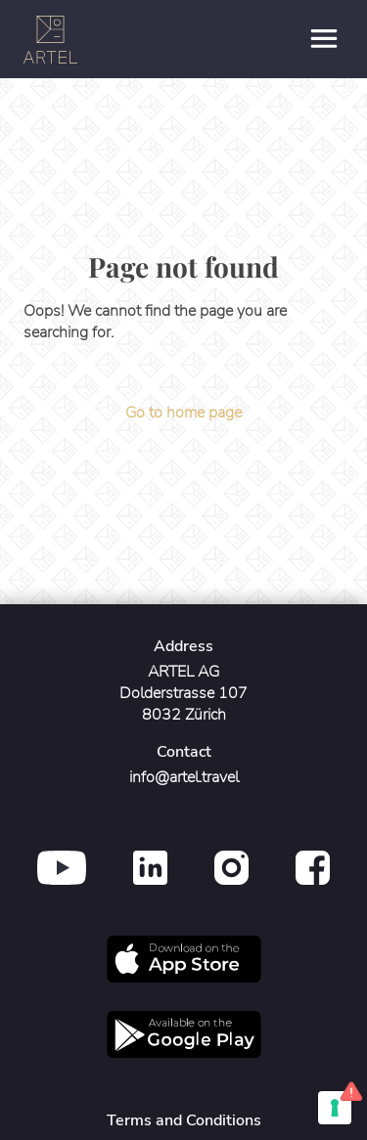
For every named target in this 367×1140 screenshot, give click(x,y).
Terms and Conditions (184, 1120)
